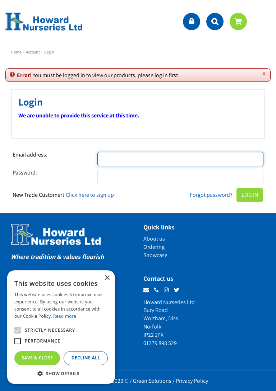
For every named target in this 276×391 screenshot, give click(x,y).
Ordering (154, 247)
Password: (25, 173)
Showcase (155, 255)
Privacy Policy (192, 381)
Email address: (30, 155)
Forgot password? (211, 195)
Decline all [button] (86, 358)
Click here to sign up (90, 195)
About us (154, 238)
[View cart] (238, 22)
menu (263, 21)
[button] (61, 373)
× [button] (107, 278)
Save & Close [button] (37, 358)
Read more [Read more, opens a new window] (64, 316)
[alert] (61, 327)
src (215, 22)
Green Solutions (152, 381)
